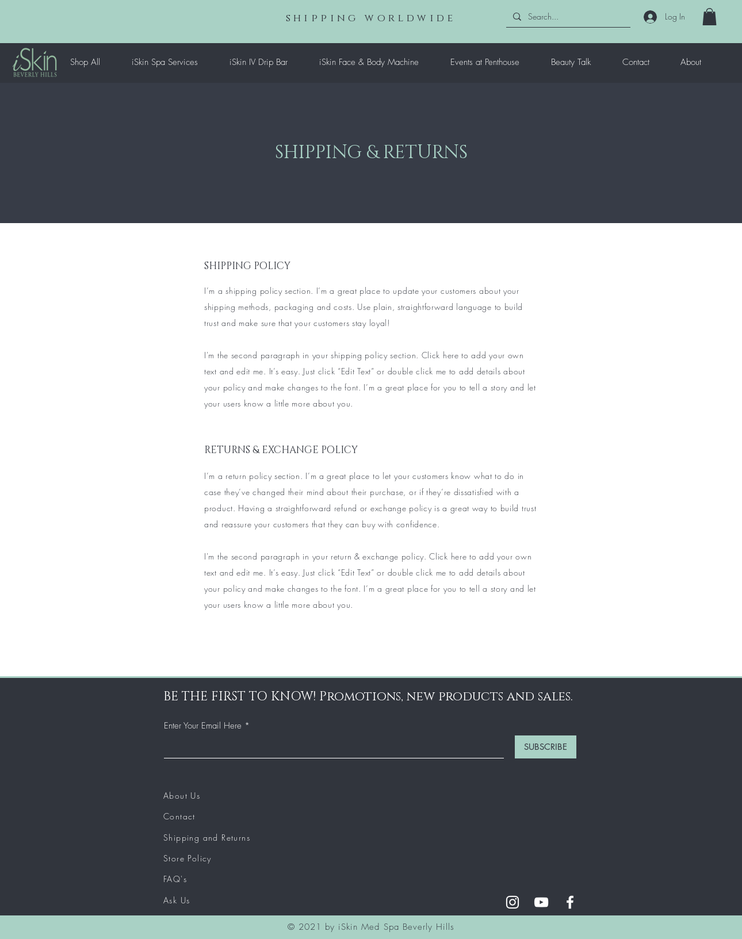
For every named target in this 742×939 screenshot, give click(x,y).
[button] (709, 16)
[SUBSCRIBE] (545, 746)
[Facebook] (570, 902)
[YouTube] (541, 902)
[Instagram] (512, 902)
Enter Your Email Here (203, 726)
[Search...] (567, 16)
